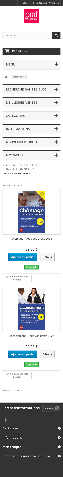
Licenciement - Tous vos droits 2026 (31, 336)
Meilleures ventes (21, 102)
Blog (25, 3)
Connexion (54, 3)
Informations (18, 129)
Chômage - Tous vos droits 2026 (31, 238)
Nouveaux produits (22, 142)
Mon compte (12, 447)
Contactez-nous (40, 3)
